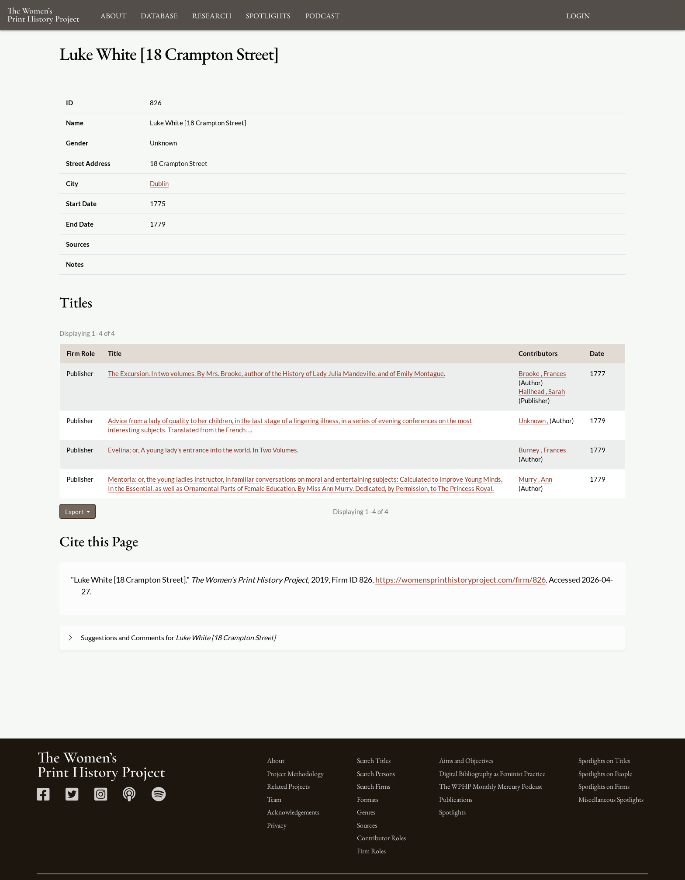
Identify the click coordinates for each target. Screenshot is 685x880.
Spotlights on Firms (604, 786)
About (275, 760)
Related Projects (288, 786)
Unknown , (534, 420)
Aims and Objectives (466, 760)
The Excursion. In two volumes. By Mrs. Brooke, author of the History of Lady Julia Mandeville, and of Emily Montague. (276, 373)
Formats (367, 799)
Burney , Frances (542, 450)
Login (578, 14)
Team (274, 799)
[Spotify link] (159, 797)
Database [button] (159, 14)
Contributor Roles (381, 837)
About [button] (113, 14)
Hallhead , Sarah (542, 391)
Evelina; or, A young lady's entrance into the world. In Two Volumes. (203, 450)
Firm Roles (371, 851)
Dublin (159, 183)
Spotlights (452, 812)
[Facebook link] (43, 797)
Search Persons (376, 773)
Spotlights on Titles (604, 760)
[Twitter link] (72, 797)
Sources (367, 825)
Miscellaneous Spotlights (610, 799)
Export (75, 511)
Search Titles (374, 760)
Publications (455, 799)
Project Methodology (295, 773)
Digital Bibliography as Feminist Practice (492, 773)
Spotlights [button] (268, 14)
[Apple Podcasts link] (129, 797)
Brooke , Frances (542, 373)
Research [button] (212, 14)
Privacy (277, 825)
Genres (366, 812)
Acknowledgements (293, 812)
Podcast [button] (322, 14)
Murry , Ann (535, 479)
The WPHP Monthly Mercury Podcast (490, 786)
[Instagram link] (100, 797)
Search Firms (373, 786)
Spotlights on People (605, 773)
